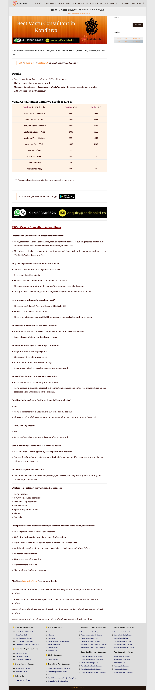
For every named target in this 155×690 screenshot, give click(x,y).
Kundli (126, 41)
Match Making (136, 41)
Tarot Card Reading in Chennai (91, 666)
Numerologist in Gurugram (123, 644)
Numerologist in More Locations (124, 648)
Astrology (118, 38)
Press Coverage (53, 660)
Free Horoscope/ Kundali (24, 638)
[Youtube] (29, 680)
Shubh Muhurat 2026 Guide (24, 632)
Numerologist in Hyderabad (123, 635)
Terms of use (52, 651)
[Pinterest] (26, 680)
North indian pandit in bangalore (59, 668)
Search (138, 25)
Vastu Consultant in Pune (89, 638)
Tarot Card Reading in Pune (90, 663)
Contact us (51, 638)
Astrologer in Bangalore (121, 656)
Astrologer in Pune (120, 663)
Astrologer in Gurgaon (121, 669)
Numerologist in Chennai (122, 641)
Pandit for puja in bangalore (57, 672)
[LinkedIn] (23, 680)
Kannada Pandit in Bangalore (58, 681)
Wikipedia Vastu (29, 581)
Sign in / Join (130, 3)
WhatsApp (29, 63)
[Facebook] (18, 680)
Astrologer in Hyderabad (122, 660)
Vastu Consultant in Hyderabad (91, 635)
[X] (15, 680)
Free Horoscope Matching (24, 641)
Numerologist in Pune (121, 638)
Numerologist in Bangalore (123, 632)
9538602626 (43, 63)
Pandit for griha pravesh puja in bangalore (62, 678)
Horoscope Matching (22, 672)
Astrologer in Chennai (121, 666)
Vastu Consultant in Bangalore (91, 632)
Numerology (136, 38)
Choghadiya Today (22, 656)
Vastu (126, 38)
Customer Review (54, 644)
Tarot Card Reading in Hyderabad (92, 660)
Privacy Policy (53, 648)
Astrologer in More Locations (123, 672)
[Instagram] (21, 680)
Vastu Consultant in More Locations (93, 648)
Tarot (118, 41)
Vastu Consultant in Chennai (90, 641)
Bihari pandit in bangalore (57, 675)
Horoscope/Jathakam (23, 668)
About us (51, 632)
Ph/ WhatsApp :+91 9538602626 (58, 641)
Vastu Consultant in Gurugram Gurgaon (94, 644)
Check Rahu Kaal (21, 635)
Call (20, 63)
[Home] (65, 13)
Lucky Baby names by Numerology (27, 644)
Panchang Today (21, 653)
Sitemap (51, 635)
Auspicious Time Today (23, 660)
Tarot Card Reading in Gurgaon (91, 669)
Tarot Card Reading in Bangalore (91, 656)
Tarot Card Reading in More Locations (93, 672)
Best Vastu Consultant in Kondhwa (79, 13)
